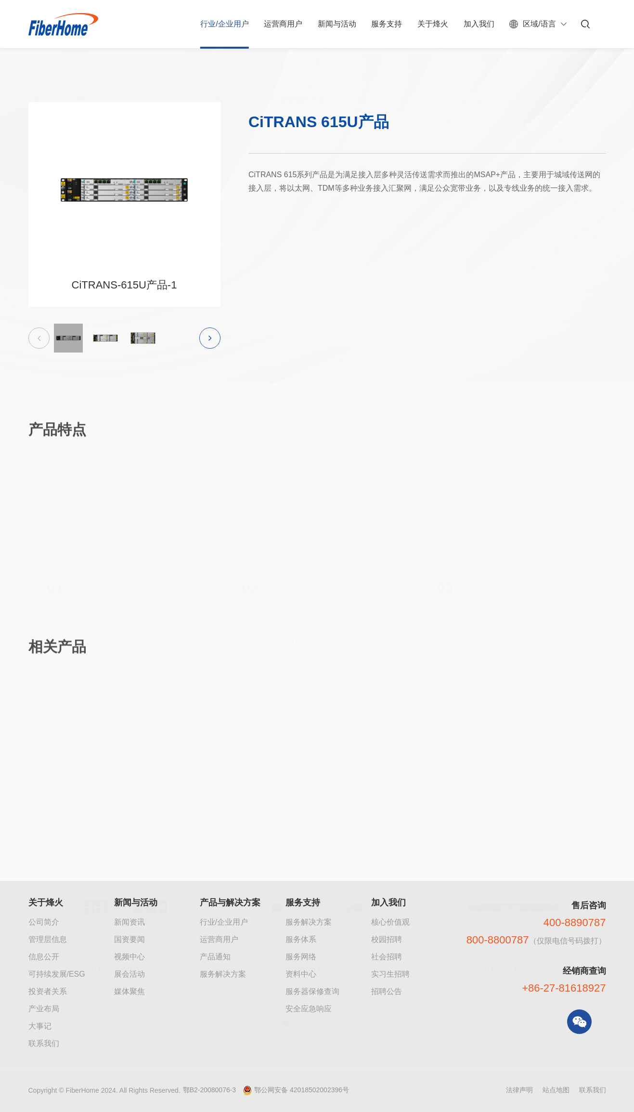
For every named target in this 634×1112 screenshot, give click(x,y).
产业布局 (43, 1009)
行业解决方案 (86, 78)
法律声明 (519, 1090)
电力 (160, 78)
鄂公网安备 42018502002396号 (301, 1090)
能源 (130, 78)
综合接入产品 (303, 78)
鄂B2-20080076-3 (209, 1090)
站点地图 (556, 1090)
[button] (209, 341)
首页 (41, 78)
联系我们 (43, 1043)
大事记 (40, 1026)
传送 (257, 78)
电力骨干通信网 (209, 78)
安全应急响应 (308, 1009)
